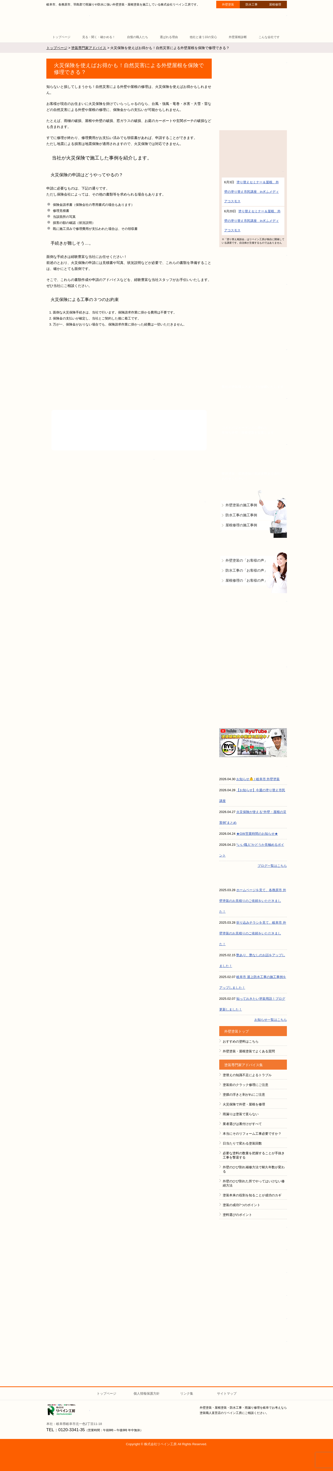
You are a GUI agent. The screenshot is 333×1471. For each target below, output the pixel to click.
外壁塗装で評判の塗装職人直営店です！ (253, 311)
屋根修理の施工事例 (241, 525)
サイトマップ (227, 1393)
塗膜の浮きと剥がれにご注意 (244, 1094)
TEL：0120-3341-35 (65, 1429)
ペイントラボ (253, 1232)
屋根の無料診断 (253, 693)
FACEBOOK (253, 1255)
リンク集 (186, 1393)
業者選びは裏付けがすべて (242, 1124)
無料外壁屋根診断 (253, 368)
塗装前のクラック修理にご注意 (245, 1085)
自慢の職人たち (137, 37)
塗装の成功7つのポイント (241, 1205)
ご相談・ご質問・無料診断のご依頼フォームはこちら (129, 506)
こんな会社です (269, 37)
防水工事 (252, 4)
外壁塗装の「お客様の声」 (247, 560)
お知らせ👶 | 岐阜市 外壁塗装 (258, 779)
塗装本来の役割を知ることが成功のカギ (252, 1195)
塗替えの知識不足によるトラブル (247, 1075)
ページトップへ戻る (320, 1374)
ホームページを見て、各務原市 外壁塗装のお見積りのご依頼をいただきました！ (252, 900)
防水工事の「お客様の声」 (247, 570)
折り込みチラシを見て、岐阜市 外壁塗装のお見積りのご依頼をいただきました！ (252, 933)
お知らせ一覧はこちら (270, 1020)
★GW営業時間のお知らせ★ (257, 834)
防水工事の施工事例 (241, 515)
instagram (253, 1278)
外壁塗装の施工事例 (241, 505)
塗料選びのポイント (237, 1215)
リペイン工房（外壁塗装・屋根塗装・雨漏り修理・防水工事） (68, 20)
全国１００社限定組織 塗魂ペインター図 (253, 1301)
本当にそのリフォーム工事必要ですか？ (252, 1133)
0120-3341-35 (103, 460)
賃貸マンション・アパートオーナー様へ (253, 415)
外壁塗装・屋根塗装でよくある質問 (249, 1051)
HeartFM (253, 1347)
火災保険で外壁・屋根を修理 (244, 1104)
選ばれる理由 (169, 37)
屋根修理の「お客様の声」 (247, 580)
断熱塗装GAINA (253, 92)
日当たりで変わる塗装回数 (242, 1143)
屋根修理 (275, 4)
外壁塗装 (228, 4)
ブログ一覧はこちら (272, 866)
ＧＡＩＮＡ (253, 1324)
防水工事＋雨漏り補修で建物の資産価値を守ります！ (253, 628)
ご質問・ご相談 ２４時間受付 (264, 19)
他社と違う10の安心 (203, 37)
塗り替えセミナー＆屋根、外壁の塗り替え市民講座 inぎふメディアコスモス (251, 191)
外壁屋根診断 (238, 37)
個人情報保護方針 (147, 1393)
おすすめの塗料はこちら (241, 1041)
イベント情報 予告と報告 (253, 263)
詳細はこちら (253, 171)
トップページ (61, 37)
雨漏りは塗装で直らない (241, 1114)
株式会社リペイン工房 (68, 1410)
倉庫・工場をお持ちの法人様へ (253, 461)
